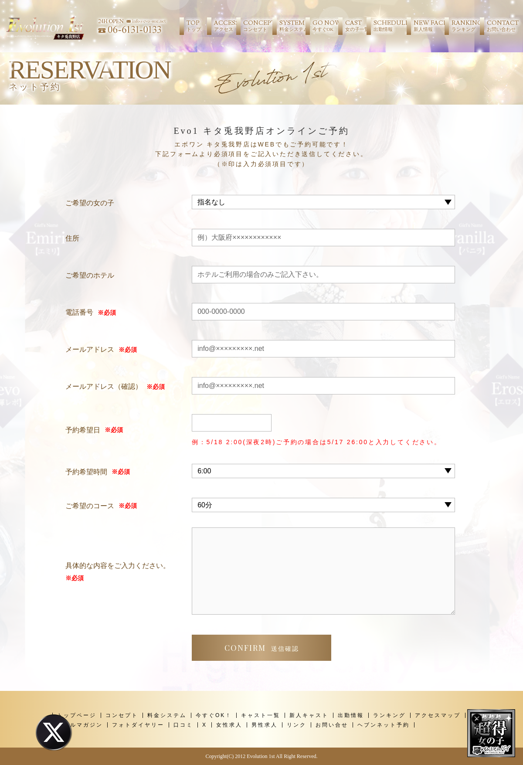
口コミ (183, 725)
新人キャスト (309, 715)
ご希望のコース (89, 506)
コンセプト (121, 715)
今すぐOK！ (214, 715)
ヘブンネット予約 (383, 725)
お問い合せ (332, 725)
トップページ (76, 715)
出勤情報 (351, 715)
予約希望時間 (86, 472)
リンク (296, 725)
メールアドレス (89, 349)
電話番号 (79, 312)
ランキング (389, 715)
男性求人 (264, 725)
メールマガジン (80, 725)
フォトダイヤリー (138, 725)
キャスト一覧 (260, 715)
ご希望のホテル (89, 275)
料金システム (167, 715)
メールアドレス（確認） (103, 386)
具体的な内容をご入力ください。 (117, 573)
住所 (72, 238)
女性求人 (229, 725)
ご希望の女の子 (89, 203)
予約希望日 (82, 430)
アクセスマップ (438, 715)
